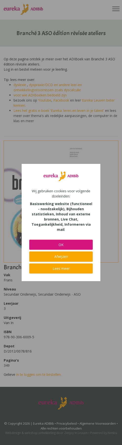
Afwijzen (61, 256)
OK (61, 244)
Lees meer (61, 268)
